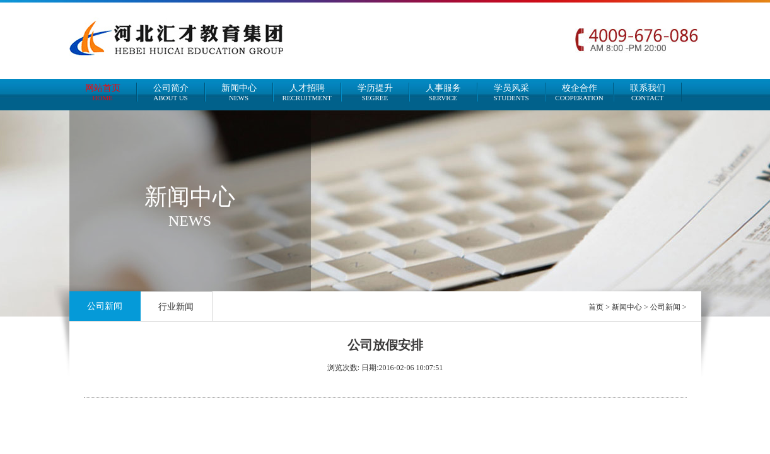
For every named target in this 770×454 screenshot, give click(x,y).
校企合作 (579, 92)
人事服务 (443, 92)
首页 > (600, 307)
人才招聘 (307, 92)
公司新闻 (104, 306)
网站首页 (102, 92)
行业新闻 (176, 306)
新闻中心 (239, 92)
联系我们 (647, 92)
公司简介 (170, 92)
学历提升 (375, 92)
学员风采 (511, 92)
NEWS (189, 220)
